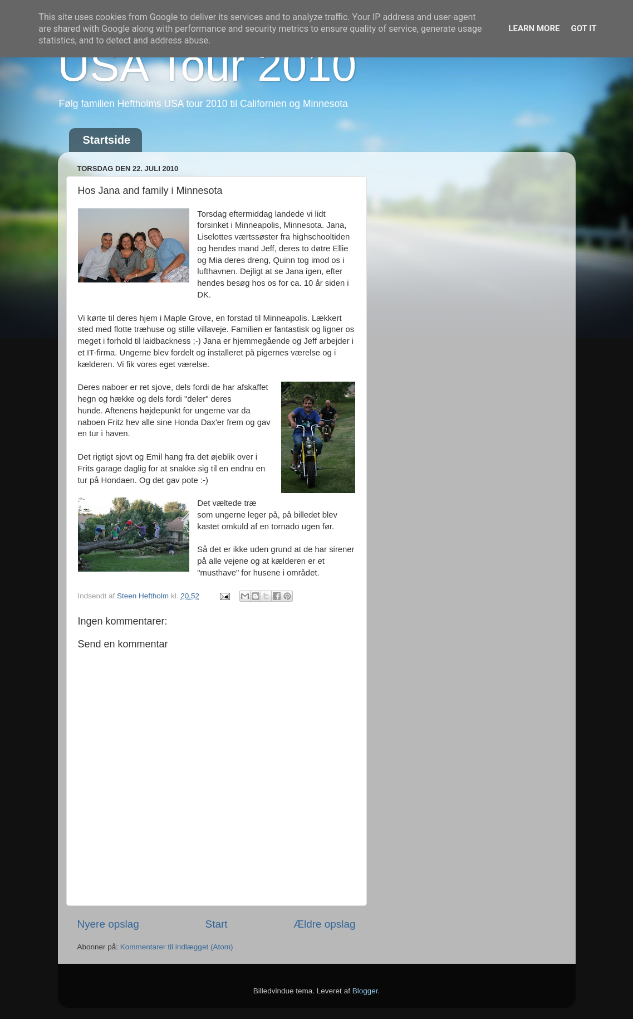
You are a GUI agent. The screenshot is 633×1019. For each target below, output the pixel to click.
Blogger (365, 991)
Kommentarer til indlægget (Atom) (176, 947)
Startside (107, 140)
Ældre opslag (324, 924)
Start (216, 924)
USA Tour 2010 (207, 65)
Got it (583, 28)
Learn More (534, 28)
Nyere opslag (108, 924)
